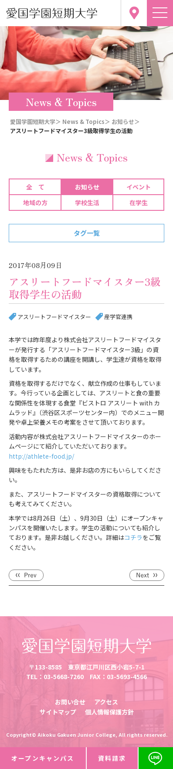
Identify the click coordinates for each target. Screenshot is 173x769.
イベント (138, 186)
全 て (35, 186)
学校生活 (87, 202)
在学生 (138, 202)
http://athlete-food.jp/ (41, 456)
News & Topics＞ (86, 121)
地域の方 (35, 202)
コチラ (133, 537)
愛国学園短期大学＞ (35, 121)
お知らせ (87, 186)
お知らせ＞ (126, 121)
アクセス (106, 701)
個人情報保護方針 (109, 711)
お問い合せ (70, 701)
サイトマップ (58, 711)
